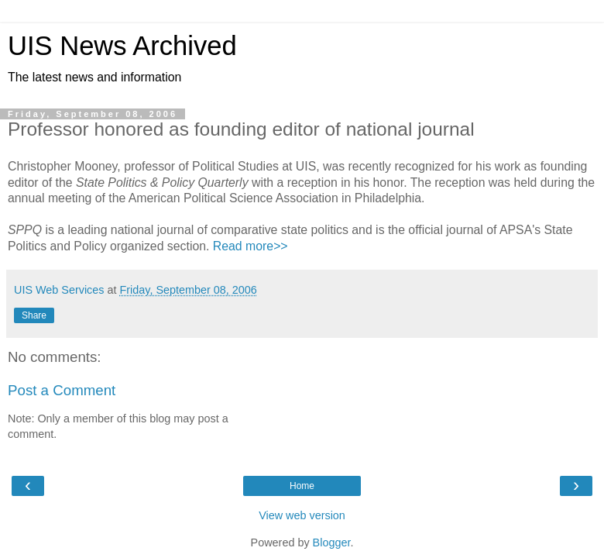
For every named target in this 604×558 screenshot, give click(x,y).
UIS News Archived (122, 45)
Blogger (332, 542)
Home (302, 485)
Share (34, 315)
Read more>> (250, 246)
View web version (302, 515)
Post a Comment (61, 390)
